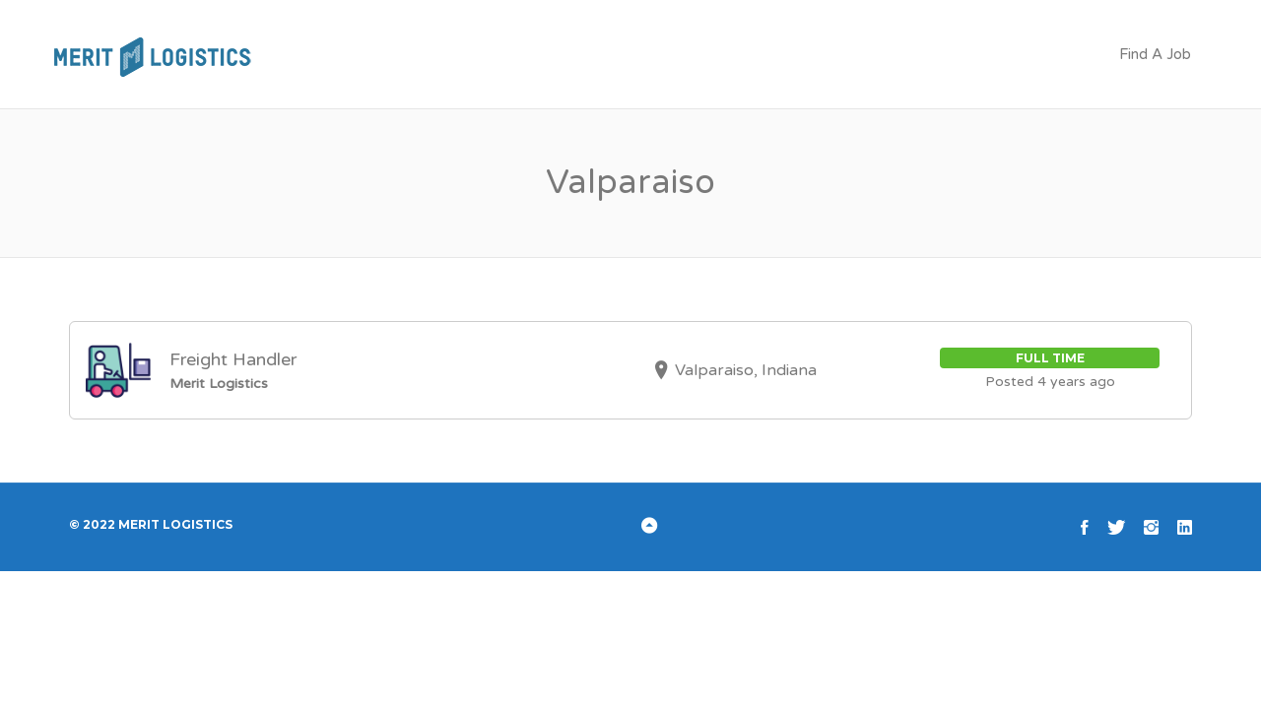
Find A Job (1155, 54)
